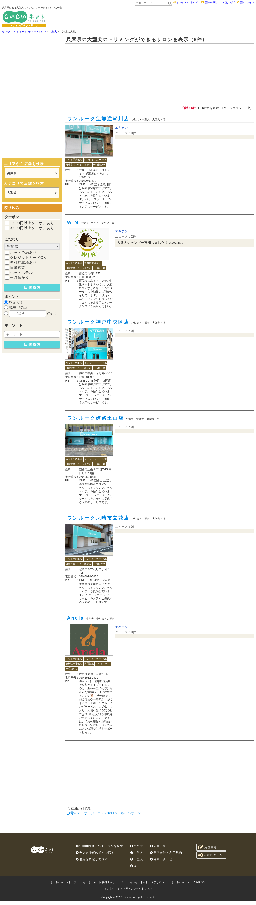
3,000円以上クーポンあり (32, 228)
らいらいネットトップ (63, 882)
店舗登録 (207, 847)
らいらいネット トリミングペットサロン (128, 888)
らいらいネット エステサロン (147, 882)
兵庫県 (12, 173)
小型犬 (136, 846)
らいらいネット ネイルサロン (188, 882)
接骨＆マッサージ (80, 813)
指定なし (16, 302)
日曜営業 (17, 268)
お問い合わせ (161, 859)
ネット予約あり (23, 253)
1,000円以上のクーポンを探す (99, 846)
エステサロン (107, 813)
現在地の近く (20, 307)
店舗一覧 (158, 846)
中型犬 (136, 852)
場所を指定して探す (92, 859)
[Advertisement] (151, 17)
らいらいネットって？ (188, 2)
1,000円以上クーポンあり (32, 223)
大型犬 (12, 193)
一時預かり (19, 278)
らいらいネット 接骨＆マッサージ (103, 882)
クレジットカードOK (28, 258)
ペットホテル (21, 273)
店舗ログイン (247, 2)
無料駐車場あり (23, 263)
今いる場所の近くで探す (95, 852)
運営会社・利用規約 (166, 852)
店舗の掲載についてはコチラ (220, 2)
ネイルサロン (131, 813)
